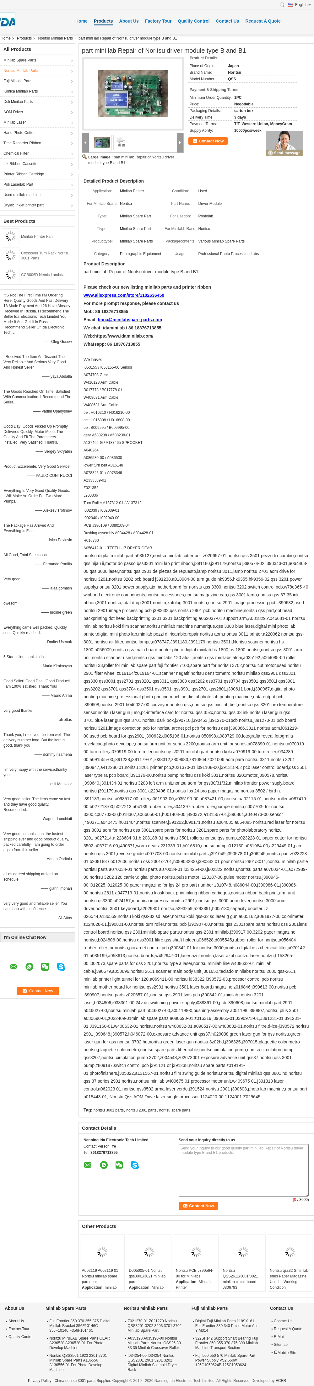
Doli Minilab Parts (18, 101)
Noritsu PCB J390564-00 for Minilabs (194, 1273)
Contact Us (227, 21)
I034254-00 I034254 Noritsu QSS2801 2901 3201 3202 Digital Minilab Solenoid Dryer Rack (152, 1362)
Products (103, 21)
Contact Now (211, 141)
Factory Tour (158, 21)
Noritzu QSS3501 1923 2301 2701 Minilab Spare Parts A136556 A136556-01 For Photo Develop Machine (78, 1362)
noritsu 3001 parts (109, 1110)
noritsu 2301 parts (141, 1110)
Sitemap (281, 1344)
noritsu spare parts (174, 1110)
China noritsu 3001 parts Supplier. (83, 1380)
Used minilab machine (22, 195)
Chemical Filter (16, 153)
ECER (281, 1380)
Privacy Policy (39, 1380)
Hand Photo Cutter (19, 133)
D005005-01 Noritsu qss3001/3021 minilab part (147, 1276)
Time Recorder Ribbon (22, 143)
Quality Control (193, 21)
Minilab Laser (14, 122)
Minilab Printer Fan (37, 236)
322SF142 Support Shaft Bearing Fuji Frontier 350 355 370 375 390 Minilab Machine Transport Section (226, 1343)
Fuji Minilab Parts (17, 81)
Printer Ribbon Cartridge (23, 174)
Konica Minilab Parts (20, 91)
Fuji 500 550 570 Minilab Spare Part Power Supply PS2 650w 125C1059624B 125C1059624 (225, 1360)
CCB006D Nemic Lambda (42, 275)
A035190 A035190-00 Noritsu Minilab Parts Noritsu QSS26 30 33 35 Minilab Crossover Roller (154, 1343)
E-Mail (279, 1337)
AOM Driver (13, 112)
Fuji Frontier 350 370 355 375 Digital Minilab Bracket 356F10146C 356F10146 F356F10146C (79, 1326)
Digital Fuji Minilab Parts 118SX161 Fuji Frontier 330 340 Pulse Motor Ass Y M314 (226, 1326)
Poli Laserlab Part (18, 184)
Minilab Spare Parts (19, 60)
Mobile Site (285, 1353)
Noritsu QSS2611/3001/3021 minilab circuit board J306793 (240, 1279)
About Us (129, 21)
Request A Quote (263, 21)
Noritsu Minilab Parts (55, 38)
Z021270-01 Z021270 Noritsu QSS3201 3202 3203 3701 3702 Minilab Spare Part (154, 1326)
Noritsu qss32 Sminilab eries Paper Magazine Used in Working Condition (289, 1279)
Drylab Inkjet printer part (23, 205)
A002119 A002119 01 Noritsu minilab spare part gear (100, 1276)
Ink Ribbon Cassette (20, 164)
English (303, 5)
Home (81, 21)
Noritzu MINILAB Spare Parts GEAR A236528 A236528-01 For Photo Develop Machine (79, 1343)
